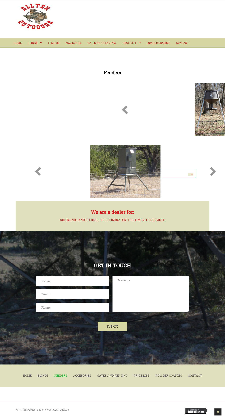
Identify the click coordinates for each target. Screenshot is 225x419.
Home (18, 42)
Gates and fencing (102, 42)
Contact (182, 42)
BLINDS (33, 42)
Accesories (73, 42)
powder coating (158, 42)
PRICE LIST (129, 42)
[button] (112, 326)
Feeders (53, 42)
